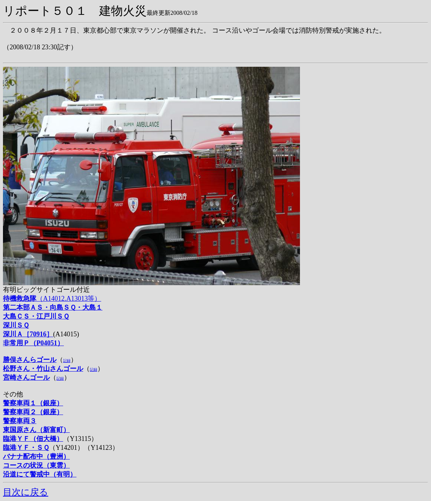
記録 (67, 361)
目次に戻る (25, 492)
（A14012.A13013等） (52, 298)
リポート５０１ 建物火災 (75, 10)
